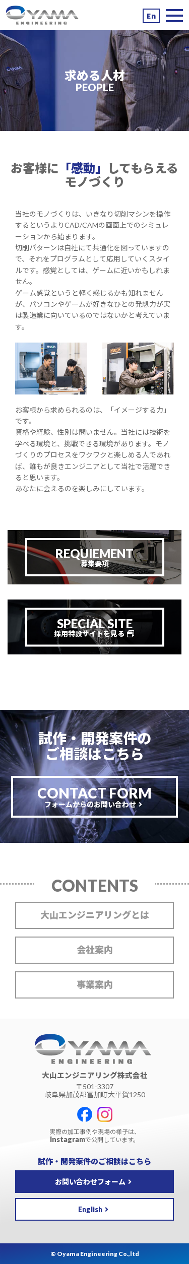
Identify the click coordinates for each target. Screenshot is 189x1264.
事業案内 (95, 984)
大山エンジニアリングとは (94, 914)
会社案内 (95, 949)
